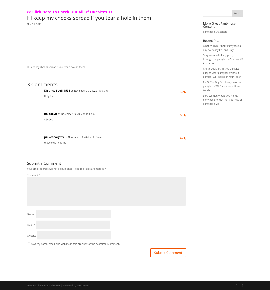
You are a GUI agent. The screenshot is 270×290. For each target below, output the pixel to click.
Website (31, 235)
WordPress (83, 285)
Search (237, 13)
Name (31, 214)
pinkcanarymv (54, 137)
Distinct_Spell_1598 (57, 90)
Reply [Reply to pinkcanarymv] (183, 138)
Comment (33, 175)
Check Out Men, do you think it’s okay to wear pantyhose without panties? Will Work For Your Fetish (222, 73)
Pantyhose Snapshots (215, 31)
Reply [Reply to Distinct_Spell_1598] (183, 92)
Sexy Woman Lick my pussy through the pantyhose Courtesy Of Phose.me (223, 59)
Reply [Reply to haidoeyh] (183, 115)
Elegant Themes (50, 285)
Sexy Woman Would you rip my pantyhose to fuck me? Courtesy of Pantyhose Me (222, 100)
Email (31, 225)
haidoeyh (50, 114)
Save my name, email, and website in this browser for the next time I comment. (75, 243)
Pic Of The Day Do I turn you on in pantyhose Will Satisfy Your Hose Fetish (222, 86)
